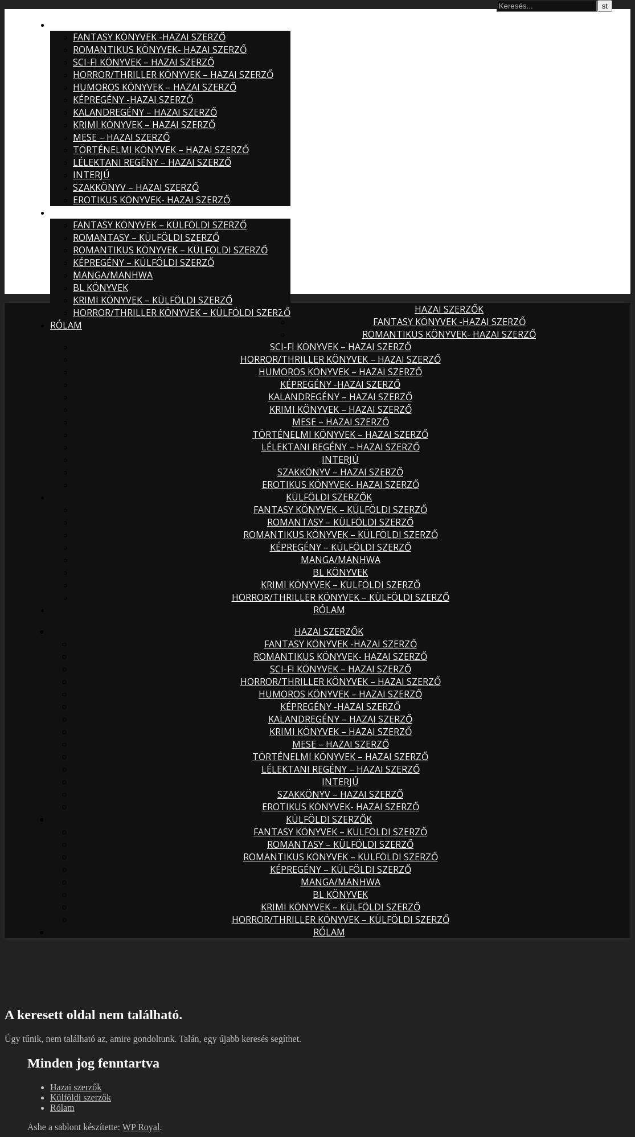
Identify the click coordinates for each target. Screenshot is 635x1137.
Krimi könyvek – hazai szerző (144, 124)
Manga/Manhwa (113, 275)
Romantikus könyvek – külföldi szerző (170, 250)
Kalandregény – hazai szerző (145, 112)
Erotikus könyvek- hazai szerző (151, 200)
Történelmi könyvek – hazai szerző (161, 149)
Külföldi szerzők (93, 212)
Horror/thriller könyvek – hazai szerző (173, 74)
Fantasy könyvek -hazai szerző (149, 37)
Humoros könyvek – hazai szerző (154, 87)
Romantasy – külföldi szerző (146, 237)
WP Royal (141, 1127)
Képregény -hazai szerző (133, 99)
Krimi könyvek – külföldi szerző (152, 300)
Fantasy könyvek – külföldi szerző (160, 225)
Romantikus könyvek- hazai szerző (160, 49)
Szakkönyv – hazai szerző (136, 187)
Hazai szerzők (84, 24)
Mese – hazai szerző (121, 137)
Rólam (66, 325)
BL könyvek (100, 287)
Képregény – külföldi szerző (143, 262)
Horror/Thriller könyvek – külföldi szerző (181, 312)
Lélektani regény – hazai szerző (152, 162)
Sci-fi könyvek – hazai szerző (143, 62)
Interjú (91, 175)
